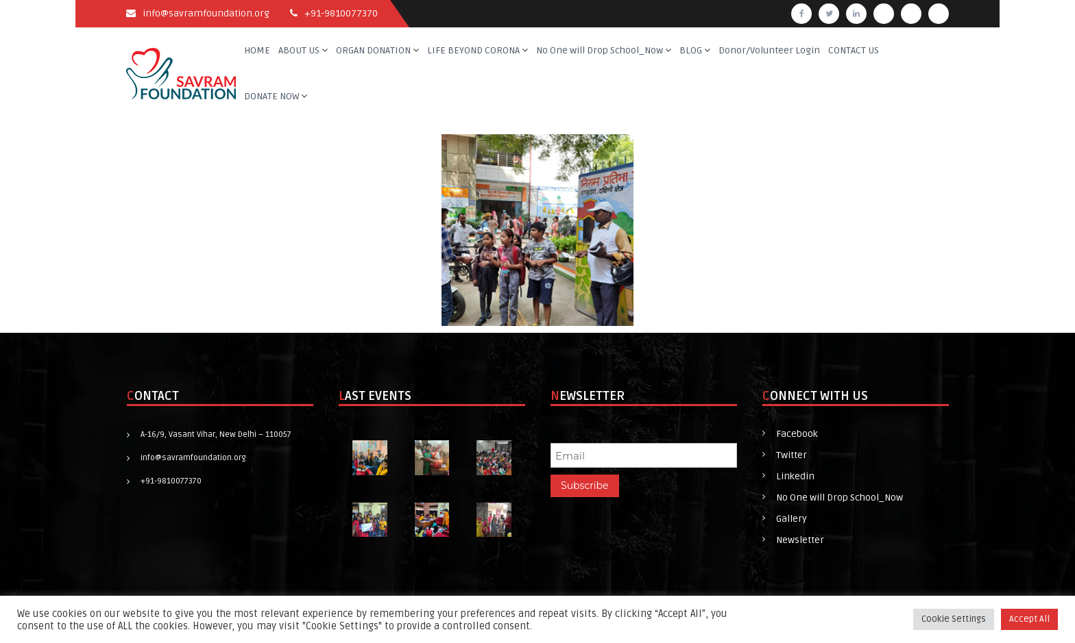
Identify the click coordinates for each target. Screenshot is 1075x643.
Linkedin (795, 476)
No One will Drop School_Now (599, 50)
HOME (257, 50)
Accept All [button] (1029, 619)
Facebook (797, 434)
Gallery (791, 519)
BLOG (690, 50)
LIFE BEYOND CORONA (473, 50)
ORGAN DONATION (373, 50)
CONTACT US (853, 50)
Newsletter (800, 540)
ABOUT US (298, 50)
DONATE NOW (271, 96)
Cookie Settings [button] (953, 619)
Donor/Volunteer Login (769, 50)
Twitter (791, 455)
